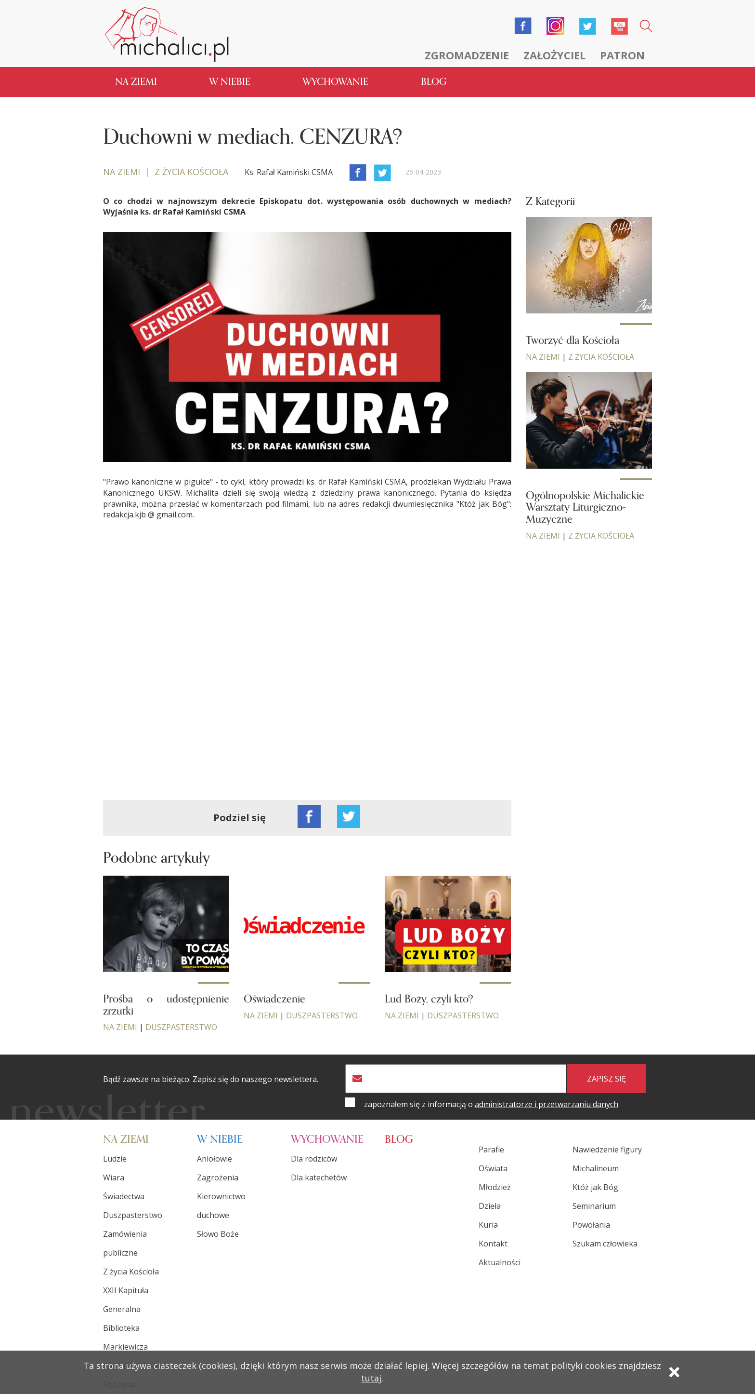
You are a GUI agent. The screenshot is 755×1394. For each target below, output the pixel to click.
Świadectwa (123, 1196)
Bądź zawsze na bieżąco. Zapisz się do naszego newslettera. (210, 1079)
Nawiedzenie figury (607, 1149)
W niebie (229, 82)
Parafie (491, 1149)
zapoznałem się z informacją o (491, 1104)
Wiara (113, 1177)
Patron (622, 55)
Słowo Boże (218, 1234)
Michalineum (596, 1168)
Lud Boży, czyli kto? (429, 999)
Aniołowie (214, 1158)
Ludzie (115, 1158)
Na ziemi (136, 82)
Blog (433, 82)
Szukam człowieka (605, 1243)
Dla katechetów (319, 1177)
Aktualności (500, 1262)
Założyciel (554, 55)
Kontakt (493, 1243)
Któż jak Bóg (595, 1187)
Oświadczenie (274, 999)
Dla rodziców (314, 1158)
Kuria (488, 1224)
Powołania (591, 1224)
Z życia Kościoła (601, 357)
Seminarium (594, 1206)
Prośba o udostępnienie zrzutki (166, 1005)
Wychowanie (335, 82)
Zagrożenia (217, 1177)
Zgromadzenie (467, 55)
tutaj (371, 1378)
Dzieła (490, 1206)
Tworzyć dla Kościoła (572, 340)
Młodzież (495, 1187)
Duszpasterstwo (181, 1027)
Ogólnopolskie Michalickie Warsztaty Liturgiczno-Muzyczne (585, 507)
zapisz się (606, 1078)
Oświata (493, 1168)
